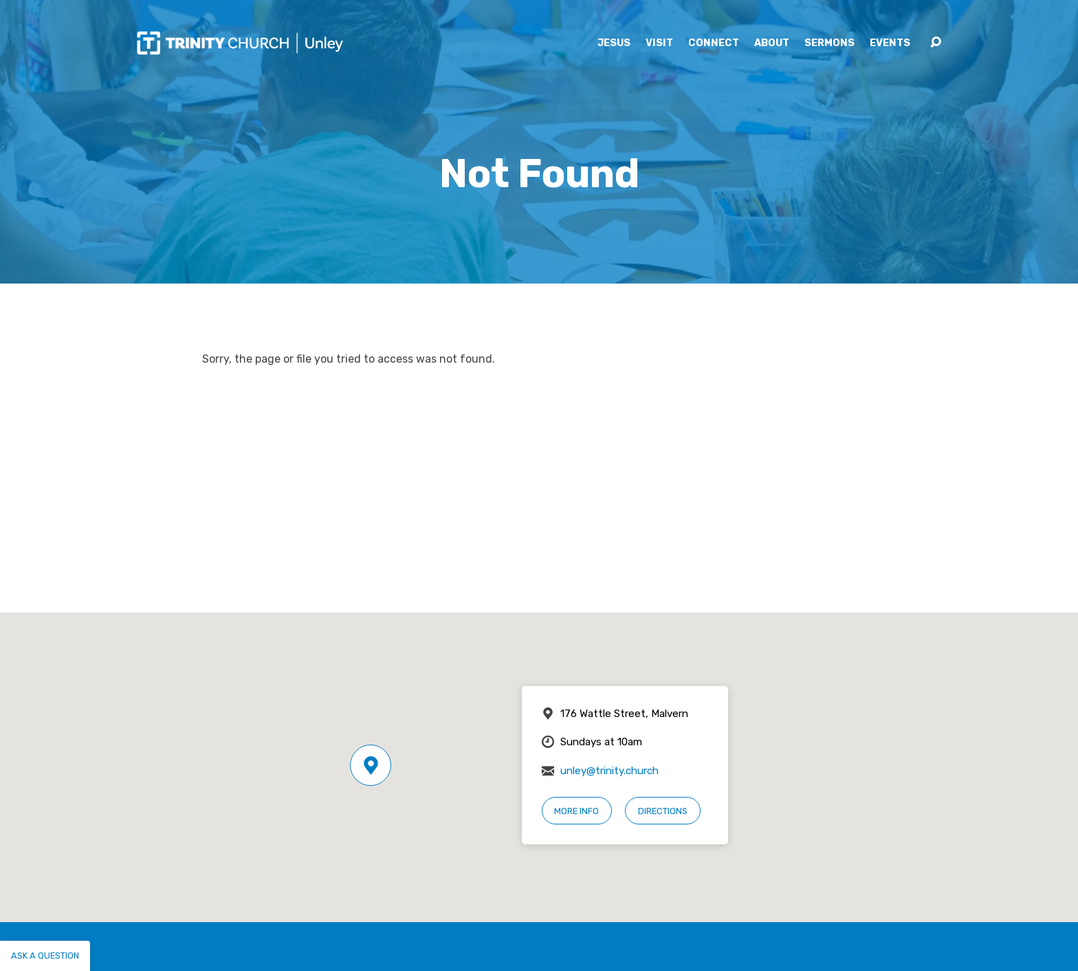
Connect (713, 43)
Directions (663, 811)
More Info (576, 811)
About (771, 43)
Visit (659, 43)
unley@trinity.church (609, 771)
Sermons (829, 43)
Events (890, 43)
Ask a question (45, 955)
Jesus (613, 43)
